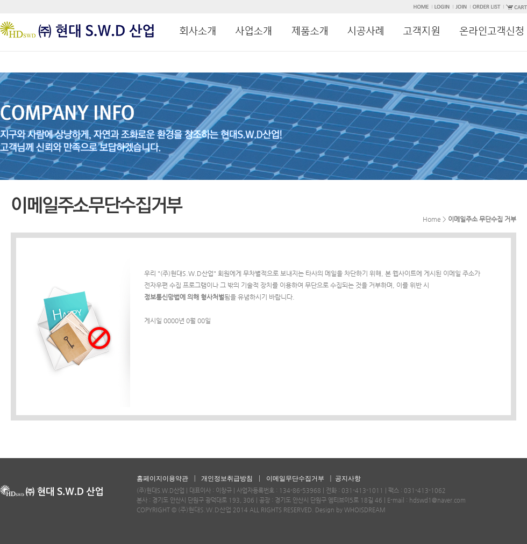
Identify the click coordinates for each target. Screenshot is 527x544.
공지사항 (348, 478)
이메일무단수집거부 (295, 478)
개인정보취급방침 (227, 478)
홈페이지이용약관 (162, 478)
